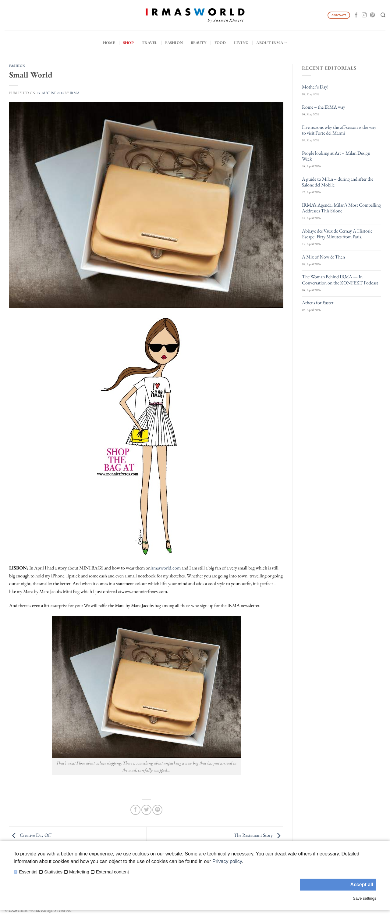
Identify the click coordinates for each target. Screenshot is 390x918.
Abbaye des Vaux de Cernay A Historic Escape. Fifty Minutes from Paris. (337, 234)
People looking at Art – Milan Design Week (336, 156)
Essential (28, 872)
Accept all (361, 884)
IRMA (75, 93)
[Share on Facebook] (135, 810)
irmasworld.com (166, 568)
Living (241, 42)
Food (220, 42)
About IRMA (271, 42)
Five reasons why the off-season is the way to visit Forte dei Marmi (339, 130)
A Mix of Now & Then (323, 257)
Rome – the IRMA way (323, 107)
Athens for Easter (317, 302)
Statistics (53, 872)
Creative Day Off (30, 835)
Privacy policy (227, 861)
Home (109, 42)
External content (112, 872)
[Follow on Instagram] (364, 15)
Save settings (364, 898)
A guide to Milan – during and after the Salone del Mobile (337, 182)
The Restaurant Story (258, 835)
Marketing (79, 872)
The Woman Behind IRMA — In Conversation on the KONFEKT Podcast (340, 279)
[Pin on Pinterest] (157, 810)
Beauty (199, 42)
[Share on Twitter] (146, 810)
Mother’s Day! (315, 87)
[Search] (383, 15)
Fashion (174, 42)
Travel (150, 42)
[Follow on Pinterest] (372, 15)
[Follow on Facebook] (356, 15)
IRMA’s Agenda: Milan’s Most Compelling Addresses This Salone (341, 208)
